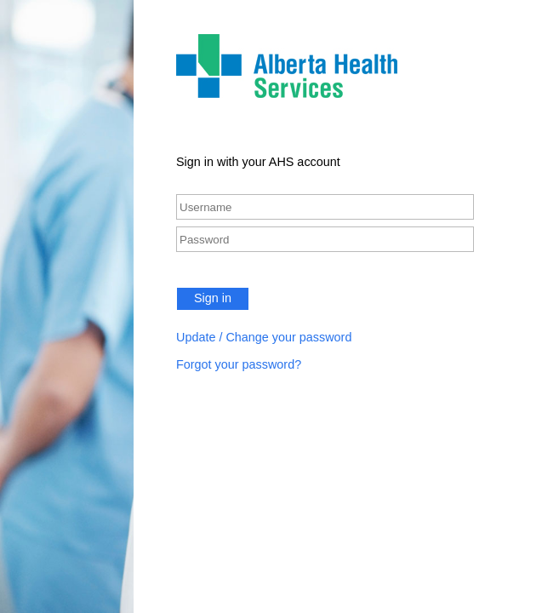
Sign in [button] (212, 298)
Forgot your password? (238, 364)
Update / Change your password (263, 337)
